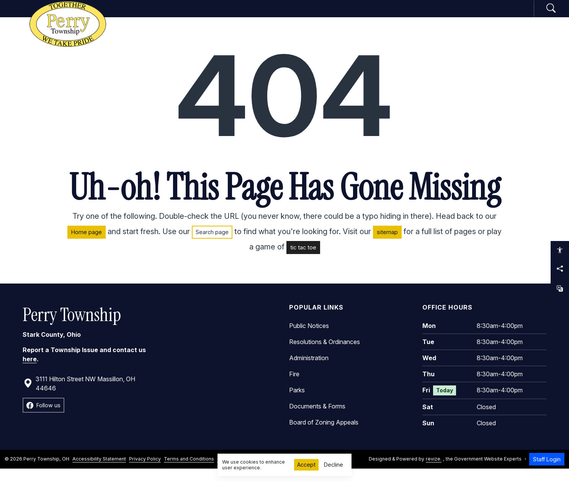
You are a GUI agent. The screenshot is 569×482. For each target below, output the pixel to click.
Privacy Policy (145, 472)
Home (189, 15)
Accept (306, 464)
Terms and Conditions (189, 472)
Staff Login (547, 472)
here (30, 372)
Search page (212, 245)
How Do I (450, 15)
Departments (316, 15)
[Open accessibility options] (560, 250)
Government (242, 15)
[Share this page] (560, 268)
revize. (433, 472)
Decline (333, 464)
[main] (284, 256)
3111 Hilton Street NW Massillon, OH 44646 (79, 396)
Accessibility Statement (99, 472)
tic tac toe (303, 260)
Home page (86, 245)
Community (387, 15)
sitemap (387, 245)
